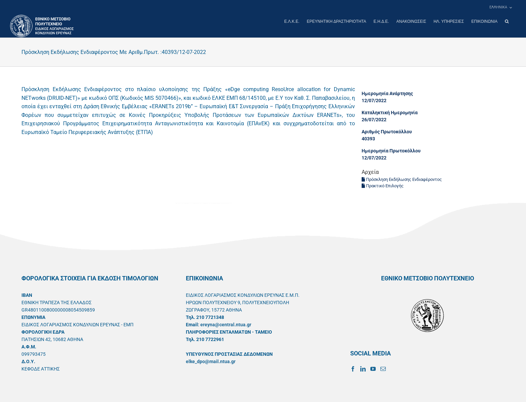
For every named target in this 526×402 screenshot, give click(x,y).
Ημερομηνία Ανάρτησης (387, 93)
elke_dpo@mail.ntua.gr (210, 361)
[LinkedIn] (363, 368)
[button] (507, 21)
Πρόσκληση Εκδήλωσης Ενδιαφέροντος (402, 179)
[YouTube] (373, 368)
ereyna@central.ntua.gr (225, 324)
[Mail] (383, 368)
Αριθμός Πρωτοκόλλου (387, 131)
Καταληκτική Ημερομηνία (390, 112)
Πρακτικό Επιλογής (383, 185)
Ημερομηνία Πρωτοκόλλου (391, 150)
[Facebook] (353, 368)
